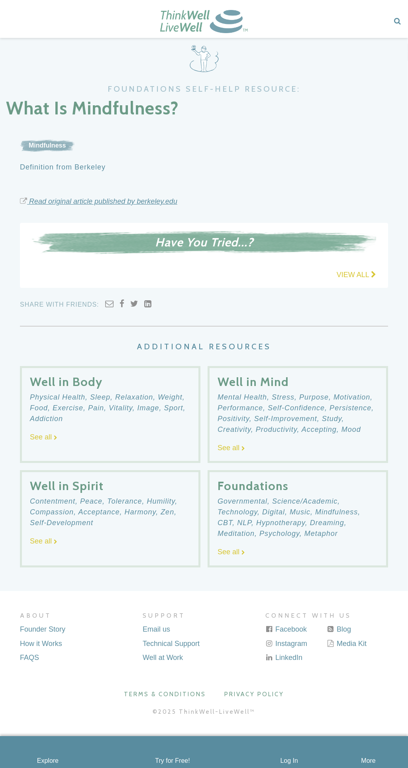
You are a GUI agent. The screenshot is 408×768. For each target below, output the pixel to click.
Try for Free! (172, 760)
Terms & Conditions (165, 694)
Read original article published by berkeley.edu (98, 201)
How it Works (41, 644)
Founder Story (42, 629)
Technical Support (171, 644)
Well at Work (163, 658)
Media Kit (347, 644)
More (368, 760)
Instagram (286, 644)
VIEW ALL (356, 275)
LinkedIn (283, 658)
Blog (339, 629)
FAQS (29, 658)
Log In (289, 760)
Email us (156, 629)
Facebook (286, 629)
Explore (48, 760)
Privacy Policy (254, 694)
